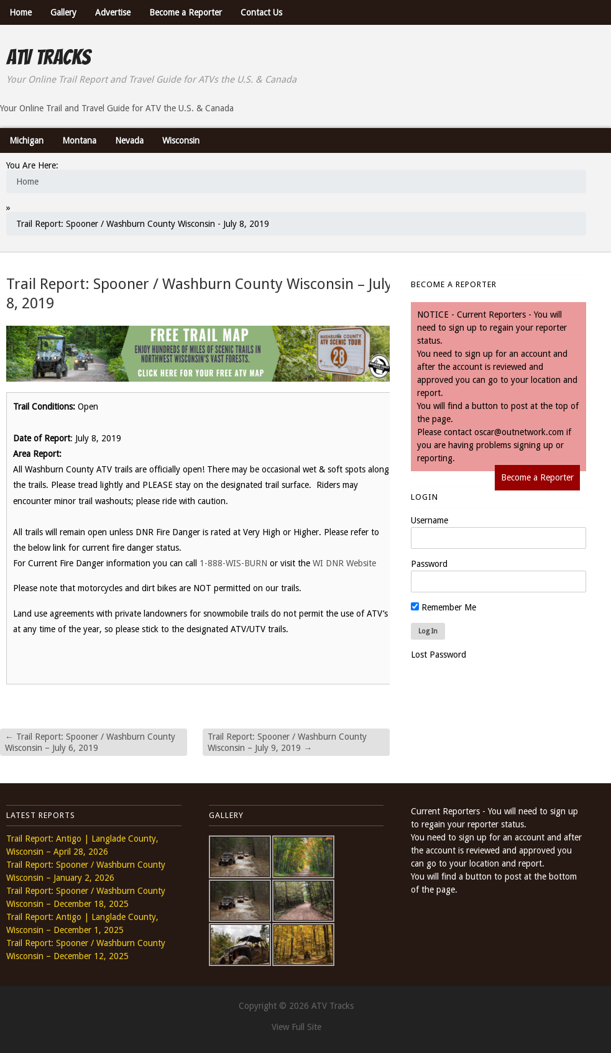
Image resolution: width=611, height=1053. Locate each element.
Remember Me (443, 607)
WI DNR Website (344, 563)
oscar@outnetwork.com (519, 432)
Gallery (63, 12)
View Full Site (296, 1027)
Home (20, 12)
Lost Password (438, 655)
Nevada (129, 140)
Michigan (26, 140)
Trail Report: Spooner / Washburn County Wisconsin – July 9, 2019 (287, 742)
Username (429, 520)
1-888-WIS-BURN (233, 563)
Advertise (113, 12)
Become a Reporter (185, 12)
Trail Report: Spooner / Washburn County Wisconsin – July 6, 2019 (90, 742)
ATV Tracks (48, 57)
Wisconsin (181, 140)
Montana (79, 140)
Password (429, 564)
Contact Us (261, 12)
